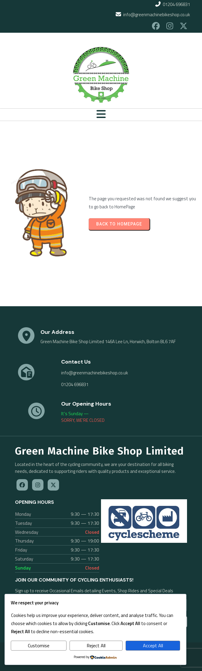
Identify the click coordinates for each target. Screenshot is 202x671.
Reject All (96, 645)
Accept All (153, 645)
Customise (38, 645)
